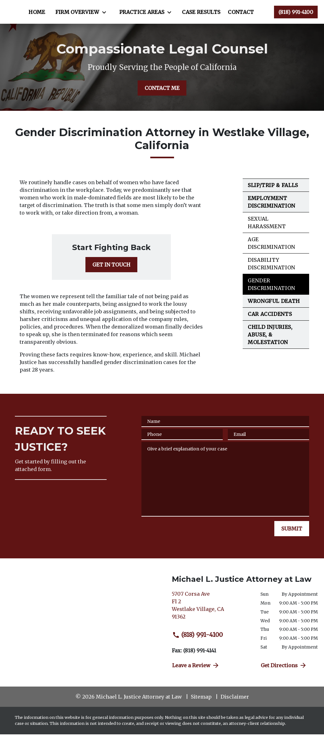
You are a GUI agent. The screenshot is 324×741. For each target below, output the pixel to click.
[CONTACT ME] (162, 94)
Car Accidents (270, 320)
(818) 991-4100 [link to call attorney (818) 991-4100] (197, 641)
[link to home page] (44, 15)
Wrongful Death (274, 308)
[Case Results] (112, 21)
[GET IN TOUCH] (111, 271)
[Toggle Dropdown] (170, 9)
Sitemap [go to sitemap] (201, 703)
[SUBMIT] (291, 535)
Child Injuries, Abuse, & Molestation (270, 341)
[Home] (101, 9)
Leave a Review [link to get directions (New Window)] (196, 672)
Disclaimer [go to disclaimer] (235, 703)
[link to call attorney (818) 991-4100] (296, 15)
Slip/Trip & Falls (273, 192)
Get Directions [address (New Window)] (284, 672)
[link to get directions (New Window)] (211, 614)
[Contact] (151, 21)
